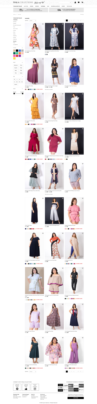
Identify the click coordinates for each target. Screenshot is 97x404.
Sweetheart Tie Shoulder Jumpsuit (71, 364)
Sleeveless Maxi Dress (29, 85)
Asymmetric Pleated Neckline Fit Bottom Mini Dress (54, 155)
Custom (15, 84)
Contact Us (24, 396)
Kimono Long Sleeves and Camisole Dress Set (53, 190)
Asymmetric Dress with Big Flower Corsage (73, 120)
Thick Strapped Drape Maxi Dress (71, 331)
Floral (21, 65)
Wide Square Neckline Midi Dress (31, 364)
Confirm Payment (43, 397)
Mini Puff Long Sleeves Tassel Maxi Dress (72, 155)
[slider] (14, 93)
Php (27, 52)
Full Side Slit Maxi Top (69, 260)
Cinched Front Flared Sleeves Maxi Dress (32, 260)
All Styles (26, 6)
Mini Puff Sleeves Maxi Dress (30, 51)
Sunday (63, 6)
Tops (14, 42)
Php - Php (48, 87)
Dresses (31, 6)
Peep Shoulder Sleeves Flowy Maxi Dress (32, 190)
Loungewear (15, 44)
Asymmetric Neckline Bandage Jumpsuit (52, 225)
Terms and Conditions (17, 396)
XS (14, 79)
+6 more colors (39, 124)
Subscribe (42, 399)
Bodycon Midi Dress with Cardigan (51, 85)
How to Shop (15, 397)
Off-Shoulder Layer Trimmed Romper (51, 295)
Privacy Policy (24, 395)
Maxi (48, 6)
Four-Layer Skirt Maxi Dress (30, 120)
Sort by (26, 20)
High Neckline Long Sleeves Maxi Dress (52, 51)
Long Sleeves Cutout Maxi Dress (50, 260)
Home (14, 14)
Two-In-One (69, 6)
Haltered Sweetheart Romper (70, 225)
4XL (22, 81)
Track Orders (42, 396)
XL (14, 81)
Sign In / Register (43, 395)
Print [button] (14, 62)
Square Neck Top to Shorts (30, 331)
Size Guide (15, 395)
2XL (17, 81)
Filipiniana (43, 6)
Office (14, 33)
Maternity (15, 39)
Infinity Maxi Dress (28, 225)
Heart (16, 70)
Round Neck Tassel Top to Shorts (71, 85)
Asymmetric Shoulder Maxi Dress (31, 155)
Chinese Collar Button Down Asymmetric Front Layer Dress (34, 296)
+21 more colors (39, 368)
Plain (16, 73)
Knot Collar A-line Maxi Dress (70, 51)
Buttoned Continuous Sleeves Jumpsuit (72, 295)
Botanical (16, 65)
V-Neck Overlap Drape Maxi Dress (51, 120)
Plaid (21, 70)
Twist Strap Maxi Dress (49, 331)
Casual (14, 30)
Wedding (37, 6)
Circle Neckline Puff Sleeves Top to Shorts (72, 190)
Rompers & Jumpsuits (55, 6)
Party (14, 32)
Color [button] (14, 47)
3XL (19, 81)
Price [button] (14, 88)
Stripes (21, 73)
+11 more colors (39, 89)
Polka (21, 67)
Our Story (33, 395)
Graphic (15, 67)
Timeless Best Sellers (17, 6)
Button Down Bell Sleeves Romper (51, 364)
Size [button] (14, 76)
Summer (19, 14)
